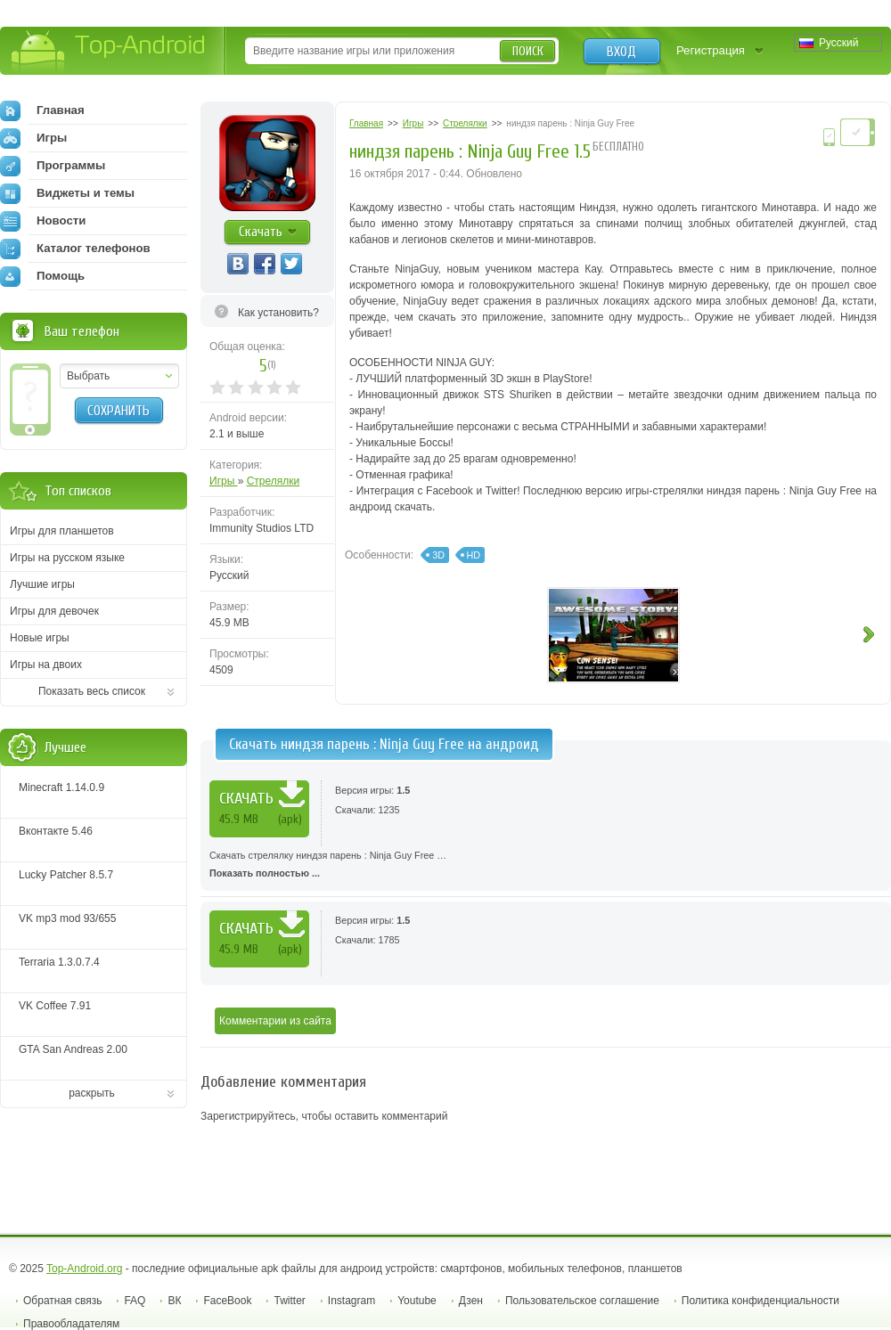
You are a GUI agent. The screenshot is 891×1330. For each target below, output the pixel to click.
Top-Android (109, 52)
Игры (223, 481)
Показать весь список (91, 691)
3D (438, 555)
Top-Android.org (84, 1268)
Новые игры (39, 638)
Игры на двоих (46, 664)
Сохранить (118, 411)
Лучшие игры (42, 584)
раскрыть (92, 1093)
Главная (42, 110)
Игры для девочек (54, 611)
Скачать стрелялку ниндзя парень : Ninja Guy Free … (545, 866)
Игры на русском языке (67, 557)
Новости (43, 221)
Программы (52, 165)
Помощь (42, 276)
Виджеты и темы (67, 193)
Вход (621, 52)
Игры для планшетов (62, 531)
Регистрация (710, 50)
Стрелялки (273, 481)
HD (474, 555)
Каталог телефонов (75, 248)
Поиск (528, 51)
